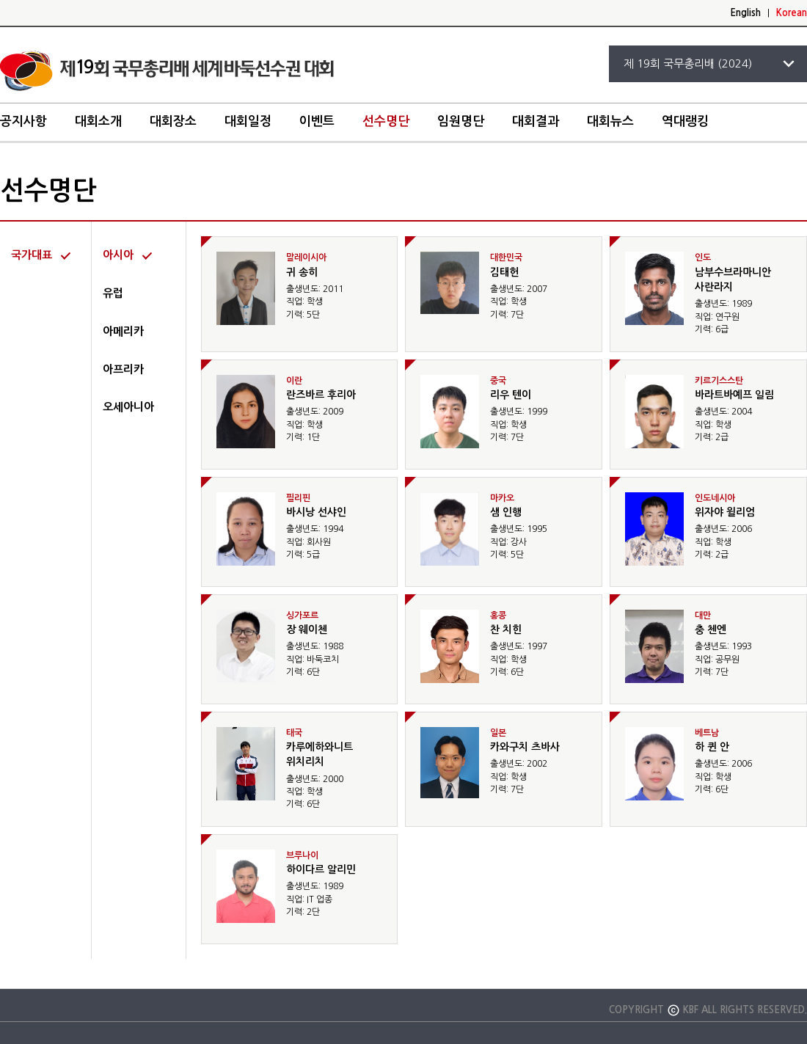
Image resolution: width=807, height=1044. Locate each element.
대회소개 (98, 121)
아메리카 (123, 331)
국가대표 (31, 254)
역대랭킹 (685, 121)
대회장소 (173, 121)
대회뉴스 (610, 121)
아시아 (118, 254)
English (745, 13)
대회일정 (247, 121)
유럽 (113, 293)
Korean (791, 13)
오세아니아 (128, 406)
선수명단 (385, 121)
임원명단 (460, 121)
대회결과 (535, 121)
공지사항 (23, 121)
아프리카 (123, 369)
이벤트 (317, 121)
